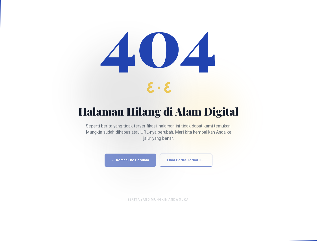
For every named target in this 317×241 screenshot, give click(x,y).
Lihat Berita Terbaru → (186, 162)
